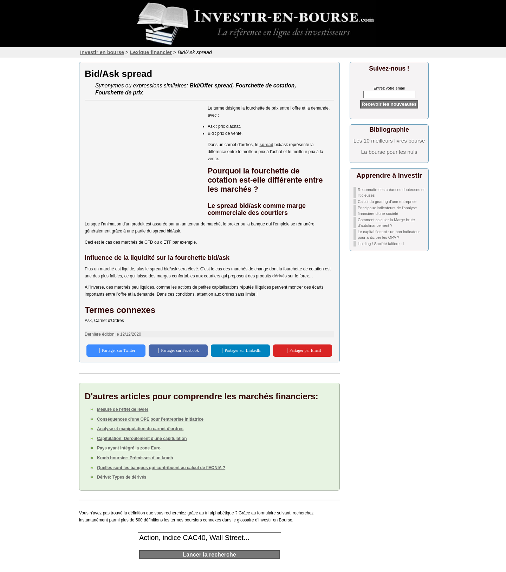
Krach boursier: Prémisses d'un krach (135, 457)
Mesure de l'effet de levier (122, 409)
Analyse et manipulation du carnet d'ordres (140, 428)
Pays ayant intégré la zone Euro (129, 448)
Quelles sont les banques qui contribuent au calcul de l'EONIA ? (161, 467)
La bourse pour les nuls (389, 152)
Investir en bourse (102, 52)
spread (266, 144)
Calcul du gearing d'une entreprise (387, 201)
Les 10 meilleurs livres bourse (389, 141)
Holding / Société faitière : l (381, 244)
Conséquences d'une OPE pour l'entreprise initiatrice (150, 419)
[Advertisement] (142, 154)
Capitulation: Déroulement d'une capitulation (142, 438)
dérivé (278, 276)
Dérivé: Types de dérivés (122, 477)
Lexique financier (151, 52)
